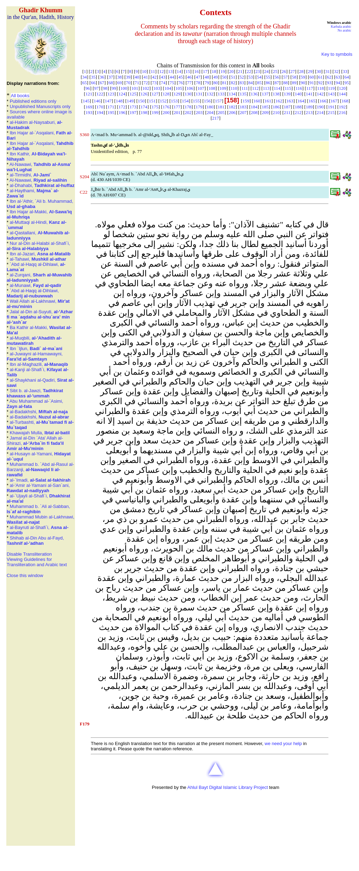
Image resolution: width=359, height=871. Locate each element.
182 (232, 106)
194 (99, 112)
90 (303, 82)
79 (206, 82)
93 (329, 82)
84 (250, 82)
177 (177, 106)
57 (285, 77)
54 (259, 77)
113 (266, 88)
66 (93, 82)
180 (210, 106)
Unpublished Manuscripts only (40, 106)
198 (144, 112)
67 (102, 82)
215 (331, 112)
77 (189, 82)
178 (187, 106)
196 (122, 112)
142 (320, 93)
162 (279, 100)
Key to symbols (336, 54)
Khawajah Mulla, (40, 432)
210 (276, 112)
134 (232, 93)
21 (240, 71)
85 (259, 82)
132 (210, 93)
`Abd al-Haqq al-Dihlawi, (33, 293)
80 (215, 82)
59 (303, 77)
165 (312, 100)
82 (233, 82)
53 (250, 77)
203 (199, 112)
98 (105, 88)
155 (196, 100)
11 (153, 71)
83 (241, 82)
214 (320, 112)
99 (113, 88)
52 (241, 77)
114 (277, 88)
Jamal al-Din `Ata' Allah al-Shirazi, (35, 443)
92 (320, 82)
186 (276, 106)
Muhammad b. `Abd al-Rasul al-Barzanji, (40, 469)
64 (346, 77)
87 (277, 82)
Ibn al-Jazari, (40, 253)
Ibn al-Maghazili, (39, 364)
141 (309, 93)
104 (167, 88)
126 (144, 93)
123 (111, 93)
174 (144, 106)
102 (145, 88)
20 (231, 71)
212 (298, 112)
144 (342, 93)
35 (93, 77)
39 (128, 77)
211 (287, 112)
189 (309, 106)
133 (221, 93)
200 (166, 112)
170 (99, 106)
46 (189, 77)
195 (111, 112)
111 (244, 88)
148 (119, 100)
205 (221, 112)
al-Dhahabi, (42, 185)
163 (289, 100)
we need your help (283, 743)
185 (265, 106)
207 (243, 112)
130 (187, 93)
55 (268, 77)
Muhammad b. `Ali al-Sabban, (38, 509)
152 (163, 100)
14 (179, 71)
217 (215, 118)
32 (336, 71)
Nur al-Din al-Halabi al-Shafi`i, (38, 246)
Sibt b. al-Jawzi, (35, 393)
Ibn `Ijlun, (36, 348)
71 (137, 82)
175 (154, 106)
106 (190, 88)
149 (130, 100)
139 (287, 93)
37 (110, 77)
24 (266, 71)
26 (284, 71)
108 (212, 88)
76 (180, 82)
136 (254, 93)
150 (141, 100)
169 (89, 106)
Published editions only (33, 101)
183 (243, 106)
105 (178, 88)
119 (331, 88)
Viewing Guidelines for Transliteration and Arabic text (37, 562)
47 (198, 77)
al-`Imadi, (40, 480)
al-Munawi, (35, 285)
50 (224, 77)
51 (233, 77)
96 (88, 88)
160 (256, 100)
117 (309, 88)
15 (187, 71)
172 (122, 106)
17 (205, 71)
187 (287, 106)
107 (200, 88)
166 (322, 100)
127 (154, 93)
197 (133, 112)
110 (233, 88)
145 (86, 100)
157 (218, 100)
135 (243, 93)
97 (96, 88)
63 (338, 77)
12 (161, 71)
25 (275, 71)
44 (172, 77)
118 (320, 88)
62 (329, 77)
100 (123, 88)
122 (99, 93)
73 (154, 82)
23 (257, 71)
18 (214, 71)
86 (268, 82)
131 (199, 93)
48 (206, 77)
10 (144, 71)
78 (198, 82)
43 (163, 77)
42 (154, 77)
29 (310, 71)
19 (223, 71)
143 (331, 93)
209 (265, 112)
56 (277, 77)
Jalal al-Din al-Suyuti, (40, 317)
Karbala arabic (341, 26)
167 (334, 100)
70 (128, 82)
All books (20, 95)
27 (292, 71)
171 (111, 106)
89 (294, 82)
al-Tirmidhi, (31, 174)
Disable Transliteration (29, 554)
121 (89, 93)
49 (215, 77)
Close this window (25, 575)
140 (298, 93)
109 (222, 88)
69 (119, 82)
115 (288, 88)
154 (185, 100)
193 (89, 112)
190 (320, 106)
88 (285, 82)
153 (174, 100)
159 (245, 100)
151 (152, 100)
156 (207, 100)
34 (84, 77)
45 (180, 77)
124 (122, 93)
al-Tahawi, (38, 259)
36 (102, 77)
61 (320, 77)
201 (177, 112)
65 (84, 82)
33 (345, 71)
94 (338, 82)
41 (145, 77)
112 (255, 88)
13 (170, 71)
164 (301, 100)
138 (276, 93)
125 (132, 93)
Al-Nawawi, (38, 180)
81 (224, 82)
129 (177, 93)
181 (221, 106)
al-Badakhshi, (39, 411)
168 (344, 100)
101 (134, 88)
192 (342, 106)
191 (331, 106)
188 (298, 106)
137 (265, 93)
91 (311, 82)
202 (188, 112)
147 (108, 100)
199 (154, 112)
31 (327, 71)
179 (199, 106)
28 (301, 71)
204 (210, 112)
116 (299, 88)
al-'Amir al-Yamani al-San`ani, (38, 488)
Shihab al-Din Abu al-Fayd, (35, 540)
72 (145, 82)
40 (137, 77)
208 (254, 112)
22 (248, 71)
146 (97, 100)
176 (166, 106)
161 (267, 100)
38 (119, 77)
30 (319, 71)
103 (157, 88)
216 (342, 112)
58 (294, 77)
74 (163, 82)
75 (172, 82)
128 (166, 93)
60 (311, 77)
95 (346, 82)
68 (110, 82)
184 (254, 106)
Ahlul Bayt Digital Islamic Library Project (227, 787)
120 (342, 88)
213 (309, 112)
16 (196, 71)
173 (132, 106)
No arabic (344, 30)
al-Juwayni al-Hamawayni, (35, 356)
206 (232, 112)
